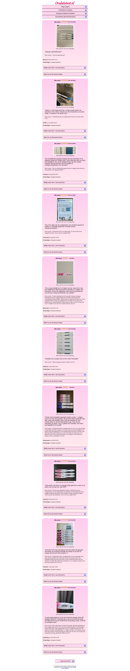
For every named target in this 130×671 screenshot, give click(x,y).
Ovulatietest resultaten (65, 10)
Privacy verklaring (65, 668)
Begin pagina (65, 6)
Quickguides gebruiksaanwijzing (65, 16)
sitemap (74, 667)
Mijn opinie (57, 22)
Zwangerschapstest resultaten (65, 13)
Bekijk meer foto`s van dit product (54, 67)
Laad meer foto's (65, 661)
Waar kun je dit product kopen (52, 74)
